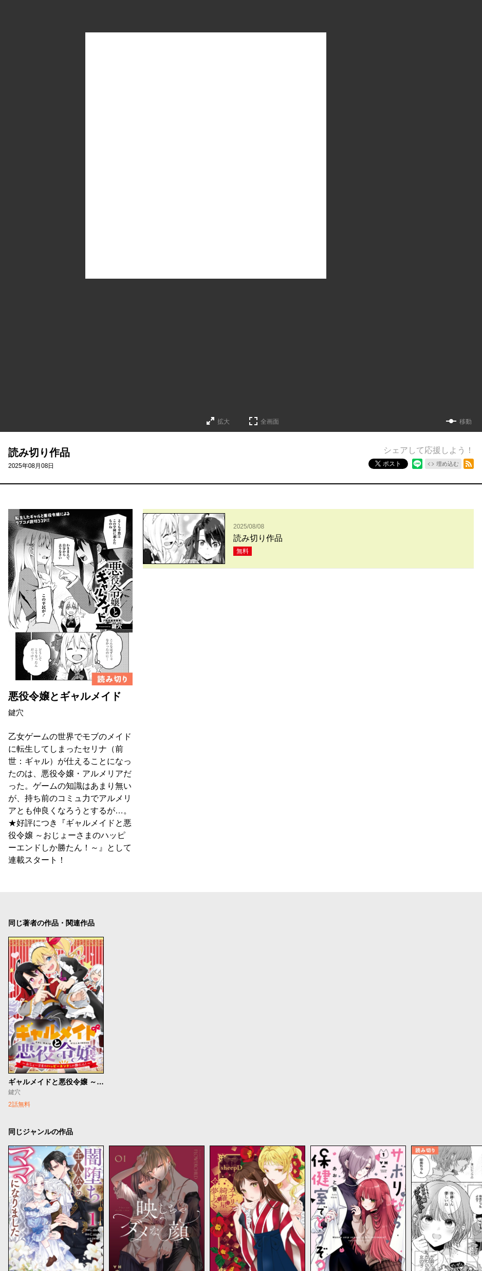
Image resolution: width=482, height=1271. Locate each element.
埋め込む (447, 464)
